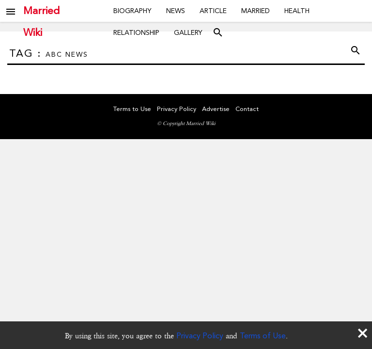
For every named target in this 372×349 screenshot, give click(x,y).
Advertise (216, 108)
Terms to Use (132, 108)
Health (297, 11)
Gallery (188, 32)
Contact (247, 108)
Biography (132, 11)
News (175, 11)
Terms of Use (263, 335)
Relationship (136, 32)
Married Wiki (41, 11)
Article (213, 11)
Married (255, 11)
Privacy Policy (199, 335)
